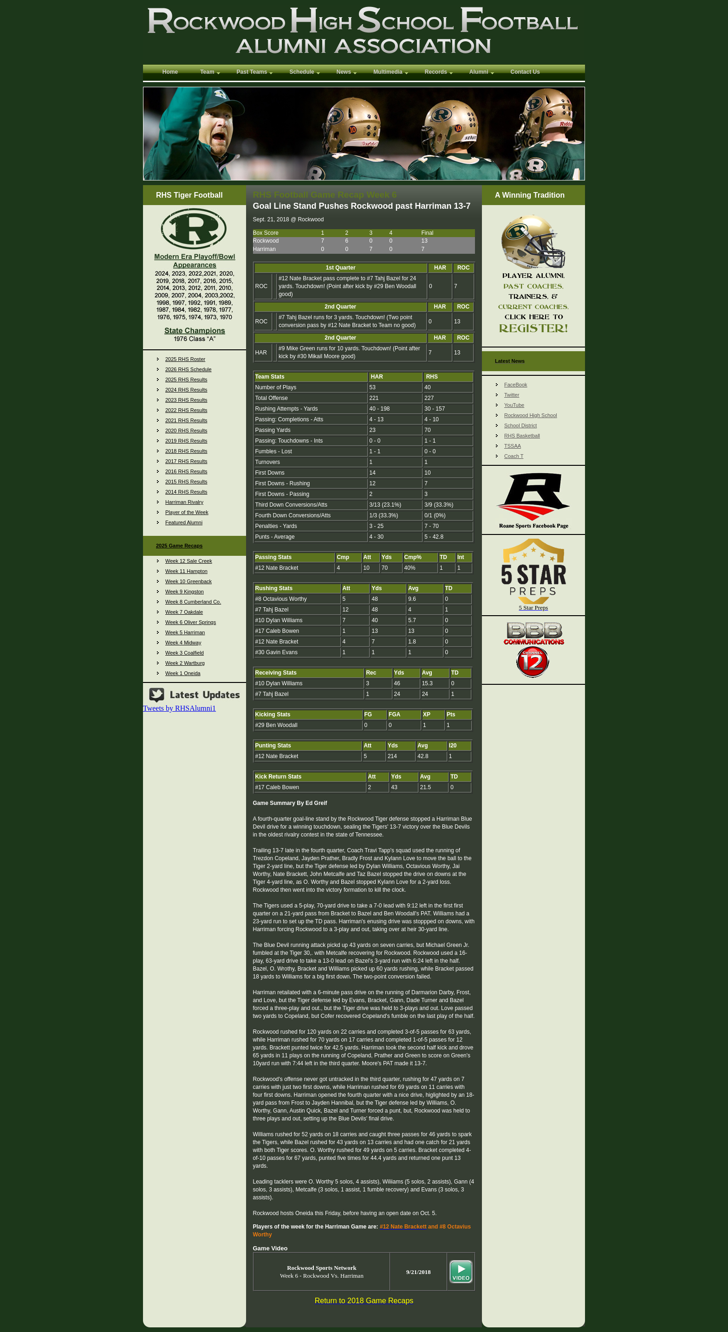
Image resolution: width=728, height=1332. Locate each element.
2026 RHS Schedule (188, 369)
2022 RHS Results (186, 410)
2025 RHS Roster (185, 359)
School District (520, 425)
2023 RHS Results (186, 400)
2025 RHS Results (186, 379)
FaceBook (515, 384)
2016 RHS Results (186, 471)
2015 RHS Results (186, 481)
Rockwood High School (530, 415)
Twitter (511, 395)
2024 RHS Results (186, 390)
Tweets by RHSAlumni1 (179, 708)
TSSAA (512, 446)
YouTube (514, 405)
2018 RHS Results (186, 451)
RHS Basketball (522, 435)
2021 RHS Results (186, 420)
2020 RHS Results (186, 430)
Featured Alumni (183, 522)
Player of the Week (186, 512)
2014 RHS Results (186, 492)
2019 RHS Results (186, 441)
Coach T (513, 456)
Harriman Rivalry (184, 502)
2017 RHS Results (186, 461)
